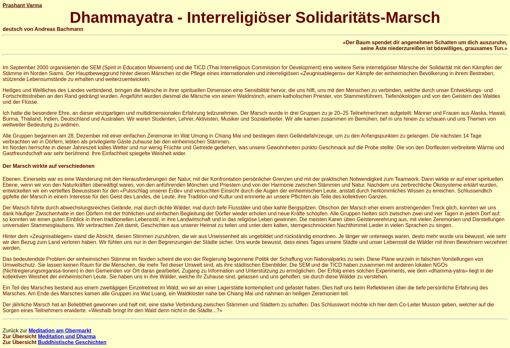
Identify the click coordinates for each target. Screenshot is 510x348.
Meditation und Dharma (67, 336)
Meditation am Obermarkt (60, 330)
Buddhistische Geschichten (72, 342)
